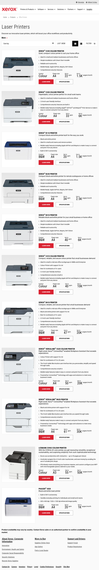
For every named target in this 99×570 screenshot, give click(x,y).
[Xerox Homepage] (9, 9)
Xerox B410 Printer (48, 302)
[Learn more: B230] (18, 191)
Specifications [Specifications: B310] (64, 246)
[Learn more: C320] (18, 109)
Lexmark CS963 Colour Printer (52, 448)
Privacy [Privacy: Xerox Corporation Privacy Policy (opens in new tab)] (29, 566)
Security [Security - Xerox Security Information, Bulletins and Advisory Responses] (58, 566)
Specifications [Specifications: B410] (64, 338)
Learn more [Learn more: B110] (46, 162)
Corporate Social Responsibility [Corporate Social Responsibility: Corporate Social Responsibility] (13, 553)
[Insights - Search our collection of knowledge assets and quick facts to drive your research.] (89, 9)
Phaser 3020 (45, 489)
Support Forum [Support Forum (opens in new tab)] (73, 543)
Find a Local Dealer (41, 550)
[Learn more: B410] (18, 319)
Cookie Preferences (47, 566)
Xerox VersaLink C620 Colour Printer (57, 349)
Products (12, 17)
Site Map (66, 566)
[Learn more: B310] (18, 232)
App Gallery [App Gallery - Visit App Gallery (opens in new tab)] (39, 547)
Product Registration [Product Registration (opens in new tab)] (75, 547)
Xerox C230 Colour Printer (51, 51)
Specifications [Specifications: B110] (64, 162)
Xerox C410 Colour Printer (51, 256)
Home (5, 17)
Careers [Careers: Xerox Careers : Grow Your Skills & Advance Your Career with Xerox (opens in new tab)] (14, 566)
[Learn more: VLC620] (18, 365)
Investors (22, 566)
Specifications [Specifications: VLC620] (64, 389)
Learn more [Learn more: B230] (46, 204)
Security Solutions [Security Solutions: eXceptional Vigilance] (8, 557)
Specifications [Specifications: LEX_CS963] (64, 478)
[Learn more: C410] (18, 273)
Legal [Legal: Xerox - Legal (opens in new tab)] (36, 566)
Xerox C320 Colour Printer (51, 92)
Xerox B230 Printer (48, 174)
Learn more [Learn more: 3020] (46, 513)
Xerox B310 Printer (48, 215)
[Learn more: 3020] (18, 505)
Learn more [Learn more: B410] (46, 338)
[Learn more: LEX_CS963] (18, 464)
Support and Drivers (76, 539)
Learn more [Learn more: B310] (46, 246)
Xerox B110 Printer (48, 133)
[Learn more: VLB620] (18, 416)
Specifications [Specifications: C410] (64, 292)
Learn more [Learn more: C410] (46, 292)
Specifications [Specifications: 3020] (64, 513)
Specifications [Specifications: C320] (64, 122)
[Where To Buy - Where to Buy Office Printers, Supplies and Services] (91, 2)
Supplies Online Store (42, 543)
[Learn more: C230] (18, 68)
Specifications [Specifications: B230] (64, 204)
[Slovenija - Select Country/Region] (80, 2)
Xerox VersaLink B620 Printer (53, 399)
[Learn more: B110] (18, 150)
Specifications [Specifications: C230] (64, 82)
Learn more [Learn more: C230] (46, 82)
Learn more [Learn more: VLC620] (46, 389)
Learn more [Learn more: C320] (46, 122)
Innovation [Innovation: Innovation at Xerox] (5, 546)
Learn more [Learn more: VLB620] (46, 437)
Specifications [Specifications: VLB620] (64, 437)
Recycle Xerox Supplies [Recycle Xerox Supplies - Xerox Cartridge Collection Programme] (10, 561)
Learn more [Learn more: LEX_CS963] (46, 478)
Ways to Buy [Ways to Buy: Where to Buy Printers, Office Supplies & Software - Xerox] (40, 539)
